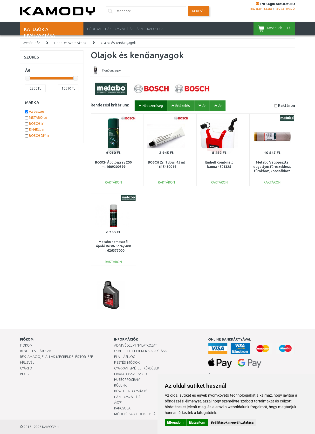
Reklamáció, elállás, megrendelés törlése (56, 357)
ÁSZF (140, 29)
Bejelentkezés (261, 8)
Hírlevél (27, 362)
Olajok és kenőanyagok (118, 43)
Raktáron (286, 105)
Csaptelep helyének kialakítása (140, 351)
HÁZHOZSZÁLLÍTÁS (119, 29)
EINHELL (37, 130)
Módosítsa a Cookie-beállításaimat (144, 414)
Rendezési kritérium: (110, 105)
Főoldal (94, 29)
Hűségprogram (127, 379)
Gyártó (26, 368)
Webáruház (31, 43)
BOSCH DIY (39, 136)
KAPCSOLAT (156, 29)
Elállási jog (124, 357)
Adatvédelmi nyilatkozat (135, 345)
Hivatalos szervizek (130, 374)
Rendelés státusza (35, 351)
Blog (24, 374)
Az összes (37, 111)
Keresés (198, 11)
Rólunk (120, 385)
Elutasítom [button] (197, 422)
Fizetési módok (127, 362)
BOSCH (36, 123)
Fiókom (26, 345)
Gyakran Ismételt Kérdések (136, 368)
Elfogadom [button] (175, 422)
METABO (38, 117)
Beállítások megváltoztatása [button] (232, 422)
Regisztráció (285, 8)
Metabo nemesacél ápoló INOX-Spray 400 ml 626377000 (113, 246)
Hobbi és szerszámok (70, 43)
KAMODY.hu (51, 427)
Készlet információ (130, 391)
